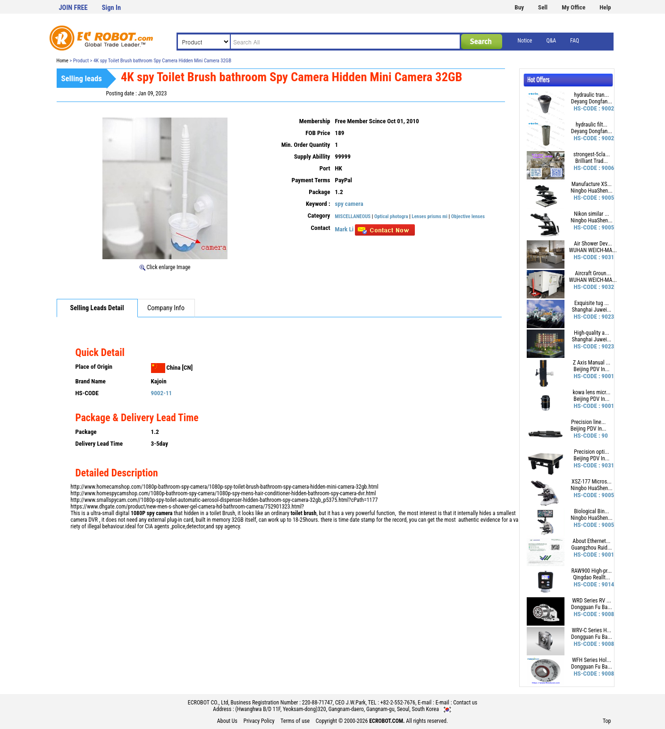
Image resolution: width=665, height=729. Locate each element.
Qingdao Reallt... (591, 577)
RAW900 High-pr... (591, 571)
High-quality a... (591, 333)
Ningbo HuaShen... (592, 190)
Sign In (111, 8)
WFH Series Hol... (591, 660)
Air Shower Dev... (593, 243)
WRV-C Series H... (591, 630)
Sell (542, 7)
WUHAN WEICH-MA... (593, 250)
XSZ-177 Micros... (592, 481)
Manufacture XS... (592, 184)
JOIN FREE (73, 8)
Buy (519, 7)
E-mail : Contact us (457, 702)
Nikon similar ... (591, 214)
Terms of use (295, 721)
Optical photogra (391, 216)
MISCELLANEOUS (353, 216)
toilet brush (304, 513)
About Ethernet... (591, 541)
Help (605, 7)
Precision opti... (591, 452)
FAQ (574, 40)
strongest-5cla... (591, 154)
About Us (227, 721)
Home (62, 61)
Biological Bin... (591, 511)
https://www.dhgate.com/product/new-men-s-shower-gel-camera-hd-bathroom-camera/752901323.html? (187, 506)
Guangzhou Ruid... (591, 547)
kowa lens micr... (591, 392)
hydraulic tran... (591, 95)
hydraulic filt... (591, 124)
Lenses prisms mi (429, 216)
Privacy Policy (259, 721)
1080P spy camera (152, 513)
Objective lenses (468, 216)
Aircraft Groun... (593, 273)
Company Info (166, 308)
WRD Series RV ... (591, 600)
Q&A (551, 40)
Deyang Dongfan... (591, 101)
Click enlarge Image (165, 267)
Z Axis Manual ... (591, 362)
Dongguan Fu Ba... (591, 607)
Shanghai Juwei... (591, 309)
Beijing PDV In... (591, 369)
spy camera (349, 203)
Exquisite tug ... (591, 303)
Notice (525, 40)
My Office (573, 7)
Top (607, 721)
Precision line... (588, 422)
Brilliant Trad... (591, 161)
